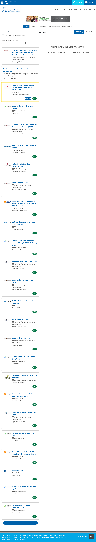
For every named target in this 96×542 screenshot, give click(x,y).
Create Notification (31, 43)
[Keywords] (20, 32)
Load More (20, 523)
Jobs (64, 9)
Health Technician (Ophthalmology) (24, 261)
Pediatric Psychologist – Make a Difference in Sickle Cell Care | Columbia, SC (23, 87)
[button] (89, 32)
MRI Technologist (18, 470)
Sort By (5, 43)
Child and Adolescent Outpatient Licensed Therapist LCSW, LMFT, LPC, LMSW (24, 243)
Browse (33, 26)
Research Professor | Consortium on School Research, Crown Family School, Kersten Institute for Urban (24, 52)
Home (57, 9)
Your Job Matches (54, 26)
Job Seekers (78, 2)
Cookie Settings (82, 536)
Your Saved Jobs (67, 26)
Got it (91, 536)
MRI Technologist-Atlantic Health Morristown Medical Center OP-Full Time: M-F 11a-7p (24, 203)
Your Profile (75, 9)
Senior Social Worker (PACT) (21, 338)
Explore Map (42, 26)
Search (26, 26)
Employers (90, 2)
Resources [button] (88, 9)
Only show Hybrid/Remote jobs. (14, 35)
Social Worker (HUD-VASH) (21, 182)
